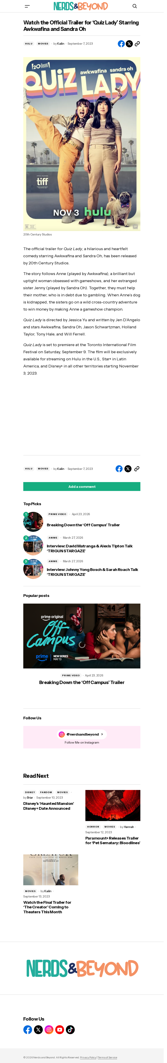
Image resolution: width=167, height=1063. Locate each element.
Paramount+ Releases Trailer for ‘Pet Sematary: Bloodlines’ (112, 841)
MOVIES (43, 43)
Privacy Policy (88, 1057)
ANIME (53, 537)
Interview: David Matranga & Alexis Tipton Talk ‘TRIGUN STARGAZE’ (89, 548)
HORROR (93, 826)
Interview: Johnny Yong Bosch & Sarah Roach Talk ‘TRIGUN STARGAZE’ (92, 572)
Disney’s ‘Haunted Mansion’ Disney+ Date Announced (48, 806)
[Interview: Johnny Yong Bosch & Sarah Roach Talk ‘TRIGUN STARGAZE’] (33, 569)
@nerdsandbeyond (83, 734)
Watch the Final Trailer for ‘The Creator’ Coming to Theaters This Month (47, 907)
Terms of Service (107, 1057)
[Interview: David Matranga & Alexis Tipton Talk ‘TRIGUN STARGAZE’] (33, 545)
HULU (29, 43)
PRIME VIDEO (57, 514)
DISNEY (30, 792)
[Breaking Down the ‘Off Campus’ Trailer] (33, 522)
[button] (27, 6)
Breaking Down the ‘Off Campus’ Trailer (83, 525)
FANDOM (46, 792)
